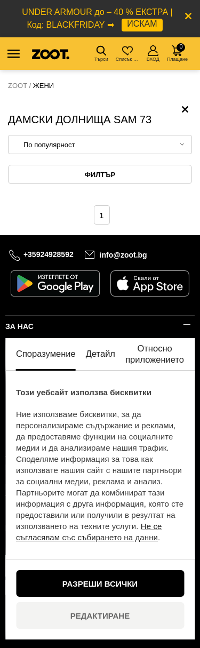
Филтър (100, 175)
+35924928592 (48, 254)
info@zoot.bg (123, 255)
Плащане (177, 52)
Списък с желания (128, 53)
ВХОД (153, 53)
